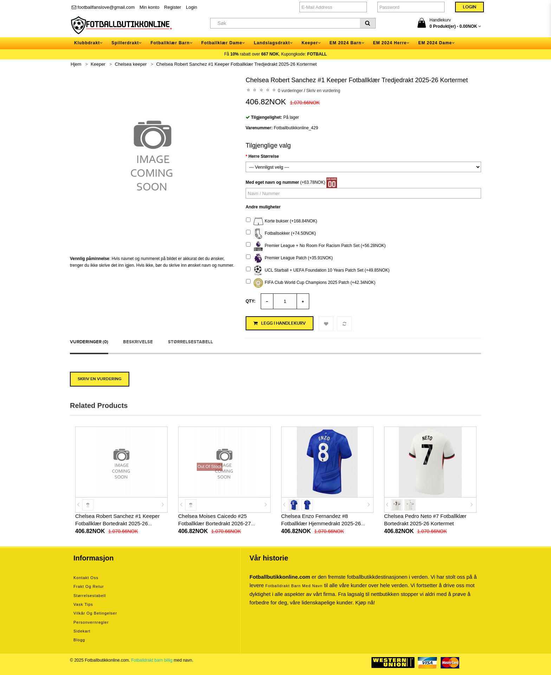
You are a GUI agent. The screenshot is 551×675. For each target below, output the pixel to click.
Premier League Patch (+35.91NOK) (289, 258)
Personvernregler (91, 622)
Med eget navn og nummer (272, 182)
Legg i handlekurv (279, 323)
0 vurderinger (290, 90)
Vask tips (83, 604)
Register (172, 7)
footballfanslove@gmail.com (103, 7)
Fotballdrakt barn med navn (294, 586)
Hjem (76, 64)
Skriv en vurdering (323, 90)
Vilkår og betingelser (95, 613)
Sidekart (81, 631)
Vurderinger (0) (89, 342)
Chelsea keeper (131, 64)
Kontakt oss (85, 578)
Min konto (149, 7)
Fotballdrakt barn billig (151, 660)
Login (191, 7)
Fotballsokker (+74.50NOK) (281, 233)
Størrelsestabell (190, 342)
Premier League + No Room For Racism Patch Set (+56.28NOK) (315, 246)
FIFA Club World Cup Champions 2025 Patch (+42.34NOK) (310, 283)
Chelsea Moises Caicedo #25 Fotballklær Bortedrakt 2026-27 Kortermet (214, 523)
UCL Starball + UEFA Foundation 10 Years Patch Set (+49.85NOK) (317, 270)
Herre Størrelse (263, 156)
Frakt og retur (88, 586)
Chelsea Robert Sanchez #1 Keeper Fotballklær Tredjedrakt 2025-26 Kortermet (236, 64)
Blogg (79, 640)
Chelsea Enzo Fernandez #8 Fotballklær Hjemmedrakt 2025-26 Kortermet (321, 523)
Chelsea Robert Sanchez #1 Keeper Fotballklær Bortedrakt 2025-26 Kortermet (117, 523)
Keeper (98, 64)
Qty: (250, 301)
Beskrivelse (138, 342)
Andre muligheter (263, 207)
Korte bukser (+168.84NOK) (281, 221)
